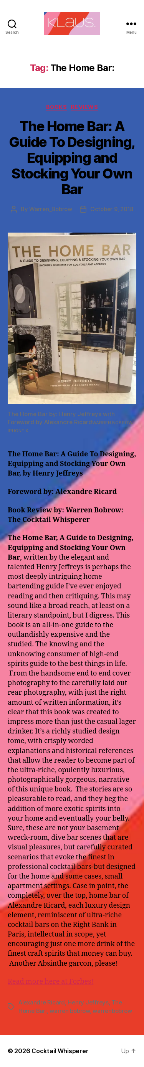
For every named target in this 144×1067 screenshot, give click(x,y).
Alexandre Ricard (41, 1002)
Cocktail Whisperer (59, 1051)
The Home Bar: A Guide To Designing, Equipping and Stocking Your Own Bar (72, 158)
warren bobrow (70, 1010)
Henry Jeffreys (88, 1002)
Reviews (84, 107)
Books (56, 107)
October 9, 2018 (111, 209)
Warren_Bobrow (50, 209)
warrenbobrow (112, 1010)
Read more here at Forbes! (50, 981)
